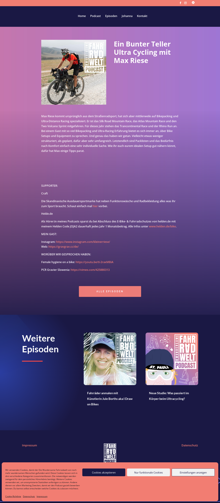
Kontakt (142, 16)
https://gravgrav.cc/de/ (63, 248)
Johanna (127, 16)
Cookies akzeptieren (104, 472)
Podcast (95, 16)
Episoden (111, 16)
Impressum (42, 496)
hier (95, 207)
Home (82, 16)
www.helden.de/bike (162, 227)
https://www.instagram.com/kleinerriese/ (83, 243)
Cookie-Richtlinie (13, 496)
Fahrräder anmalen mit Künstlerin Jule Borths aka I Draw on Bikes (110, 398)
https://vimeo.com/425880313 (90, 271)
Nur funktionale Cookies (148, 472)
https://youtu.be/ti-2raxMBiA (94, 263)
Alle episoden (110, 292)
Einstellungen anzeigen (193, 472)
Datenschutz (29, 496)
